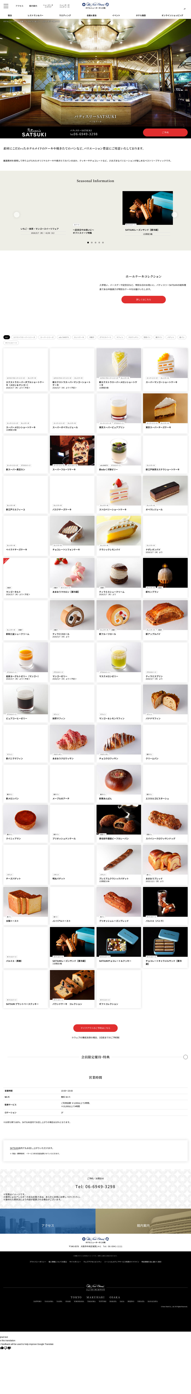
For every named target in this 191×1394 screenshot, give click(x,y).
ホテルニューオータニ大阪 (13, 21)
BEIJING (131, 1301)
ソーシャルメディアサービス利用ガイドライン (121, 1262)
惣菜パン (147, 337)
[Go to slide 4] (99, 242)
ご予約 (165, 132)
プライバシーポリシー (38, 1262)
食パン (181, 337)
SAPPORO (37, 1301)
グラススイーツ (105, 337)
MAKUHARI (96, 1297)
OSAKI (68, 1301)
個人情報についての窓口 (58, 1262)
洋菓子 (91, 337)
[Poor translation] (7, 1348)
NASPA (59, 1301)
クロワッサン (133, 337)
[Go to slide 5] (103, 242)
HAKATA (113, 1301)
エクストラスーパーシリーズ (24, 337)
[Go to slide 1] (88, 242)
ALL (6, 337)
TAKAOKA (91, 1301)
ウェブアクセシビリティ (92, 1262)
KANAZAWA (153, 1301)
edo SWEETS (64, 337)
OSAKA (115, 1297)
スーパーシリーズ (47, 337)
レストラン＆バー (33, 21)
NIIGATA (140, 1301)
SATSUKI (14, 1148)
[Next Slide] (174, 215)
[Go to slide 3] (95, 242)
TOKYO (76, 1297)
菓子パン (159, 337)
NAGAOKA (49, 1301)
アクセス (47, 1221)
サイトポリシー (75, 1262)
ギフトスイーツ (11, 343)
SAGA (122, 1301)
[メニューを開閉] (6, 6)
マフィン (119, 337)
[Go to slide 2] (92, 242)
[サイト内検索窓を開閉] (178, 6)
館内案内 (143, 1221)
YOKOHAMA (79, 1301)
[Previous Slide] (16, 215)
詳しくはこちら (143, 299)
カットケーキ (79, 337)
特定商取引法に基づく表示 (151, 1262)
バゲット (170, 337)
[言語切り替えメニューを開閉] (184, 6)
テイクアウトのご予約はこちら (95, 1027)
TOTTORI (102, 1301)
